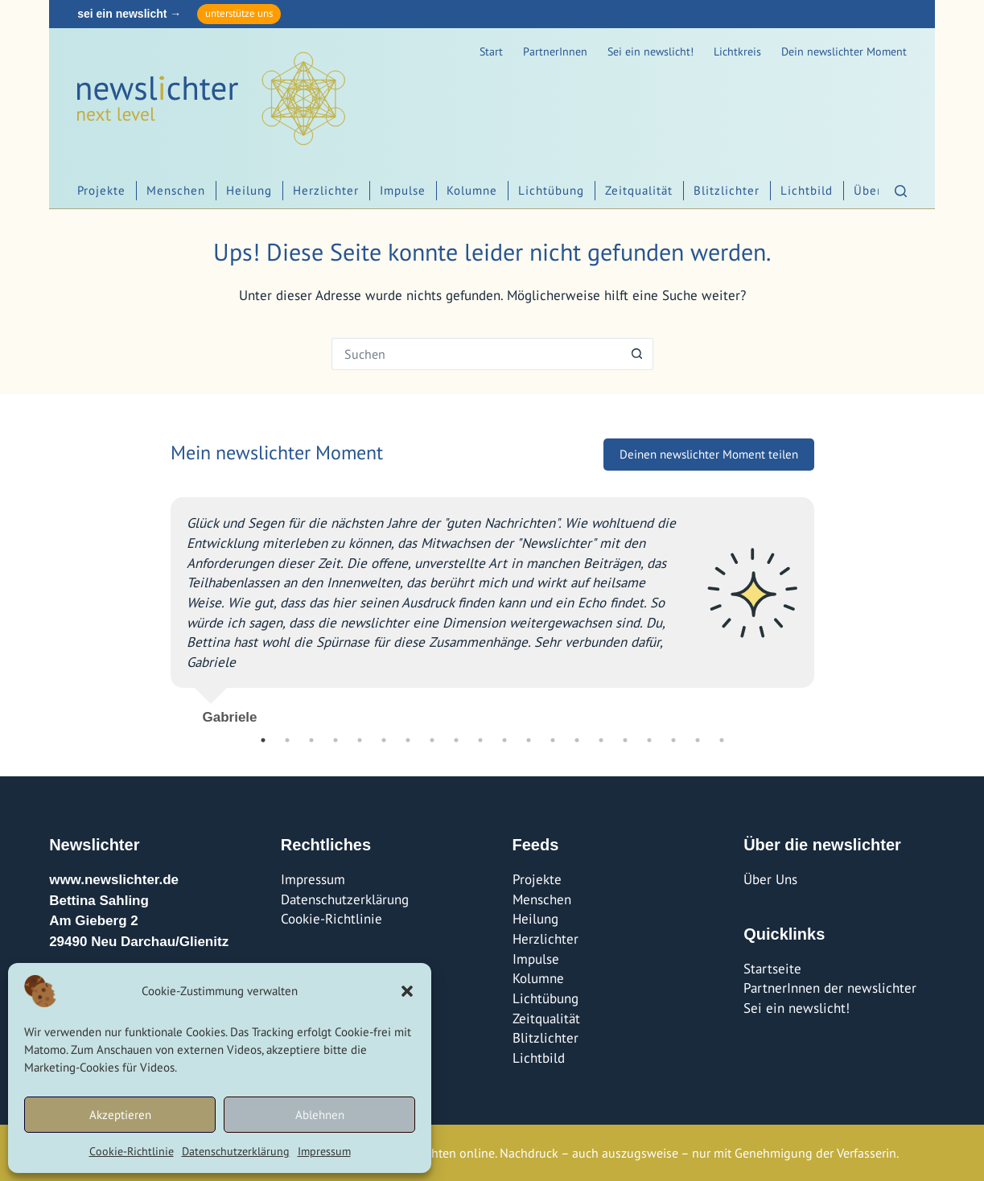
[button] (407, 991)
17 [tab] (649, 740)
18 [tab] (673, 740)
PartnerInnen (555, 51)
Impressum (324, 1151)
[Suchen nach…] (476, 354)
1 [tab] (263, 740)
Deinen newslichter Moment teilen (709, 454)
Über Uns (770, 879)
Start (491, 51)
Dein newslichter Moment (844, 51)
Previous (158, 605)
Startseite (772, 968)
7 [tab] (408, 740)
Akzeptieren (120, 1114)
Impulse (403, 190)
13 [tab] (553, 740)
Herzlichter (326, 190)
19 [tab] (698, 740)
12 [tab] (529, 740)
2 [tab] (287, 740)
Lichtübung (551, 190)
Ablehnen (319, 1114)
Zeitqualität (639, 190)
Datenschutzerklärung (236, 1151)
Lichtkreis (737, 51)
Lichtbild (806, 190)
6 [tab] (384, 740)
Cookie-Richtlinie (131, 1151)
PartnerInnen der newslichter (829, 988)
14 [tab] (577, 740)
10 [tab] (480, 740)
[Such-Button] (637, 354)
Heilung (249, 190)
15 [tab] (601, 740)
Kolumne (472, 190)
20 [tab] (722, 740)
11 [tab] (504, 740)
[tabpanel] (492, 604)
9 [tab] (456, 740)
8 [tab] (432, 740)
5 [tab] (360, 740)
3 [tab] (311, 740)
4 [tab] (335, 740)
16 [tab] (625, 740)
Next (826, 605)
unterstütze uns (239, 13)
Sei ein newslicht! (650, 51)
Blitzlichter (727, 190)
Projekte (101, 190)
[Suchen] (901, 191)
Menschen (175, 190)
